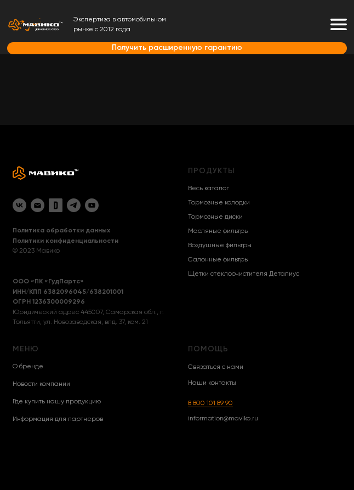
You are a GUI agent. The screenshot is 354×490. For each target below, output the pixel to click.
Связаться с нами (215, 367)
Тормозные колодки (219, 203)
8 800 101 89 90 (210, 403)
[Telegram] (74, 205)
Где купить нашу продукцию (57, 401)
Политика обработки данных (61, 230)
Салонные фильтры (218, 260)
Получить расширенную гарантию (177, 48)
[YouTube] (92, 205)
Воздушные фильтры (220, 245)
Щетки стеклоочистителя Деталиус (243, 274)
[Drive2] (55, 205)
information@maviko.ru (223, 418)
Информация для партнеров (58, 419)
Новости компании (41, 384)
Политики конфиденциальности (65, 241)
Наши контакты (212, 383)
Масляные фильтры (218, 231)
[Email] (37, 205)
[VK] (19, 205)
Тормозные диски (215, 217)
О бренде (28, 366)
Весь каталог (208, 188)
